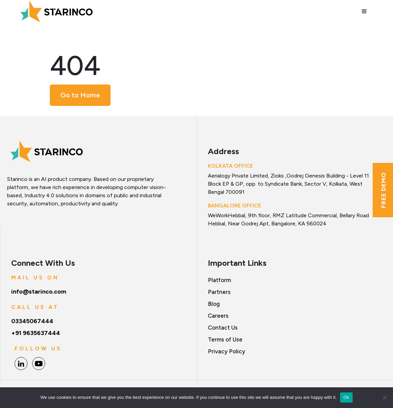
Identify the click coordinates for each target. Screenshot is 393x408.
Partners (219, 292)
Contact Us (223, 327)
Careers (218, 315)
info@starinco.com (39, 291)
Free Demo (383, 190)
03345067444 (33, 321)
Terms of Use (225, 339)
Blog (214, 303)
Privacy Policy (226, 351)
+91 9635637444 (36, 333)
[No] (384, 397)
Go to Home (80, 95)
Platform (219, 280)
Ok (346, 397)
